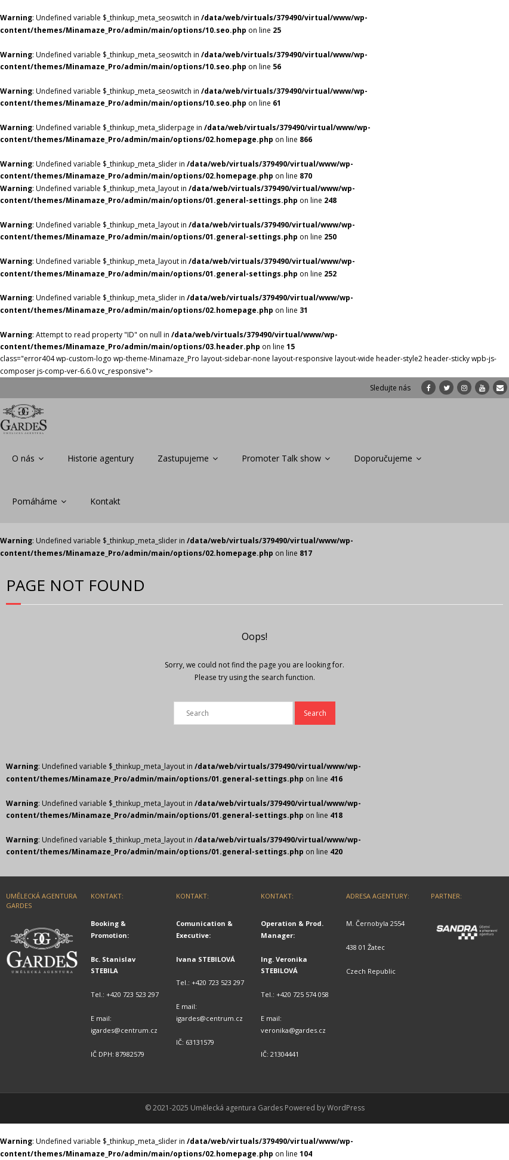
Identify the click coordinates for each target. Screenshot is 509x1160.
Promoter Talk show (281, 458)
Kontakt (105, 501)
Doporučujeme (383, 458)
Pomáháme (34, 501)
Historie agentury (100, 458)
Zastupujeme (183, 458)
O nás (23, 458)
